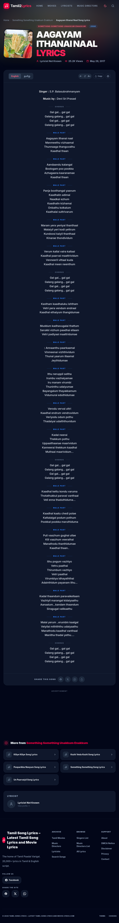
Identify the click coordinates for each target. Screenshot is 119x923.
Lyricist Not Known (50, 61)
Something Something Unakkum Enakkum (32, 20)
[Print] (108, 76)
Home (39, 6)
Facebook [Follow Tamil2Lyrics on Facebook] (12, 880)
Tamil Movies (58, 838)
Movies (52, 6)
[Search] (112, 5)
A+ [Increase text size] (89, 76)
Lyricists (66, 6)
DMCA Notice (108, 843)
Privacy (105, 854)
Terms (102, 916)
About (104, 838)
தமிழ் (27, 76)
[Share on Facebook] (61, 679)
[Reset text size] (85, 76)
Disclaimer (106, 848)
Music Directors (87, 6)
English (15, 76)
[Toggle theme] (105, 5)
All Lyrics (81, 851)
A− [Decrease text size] (81, 76)
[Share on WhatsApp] (75, 679)
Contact (105, 859)
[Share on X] (15, 893)
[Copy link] (82, 679)
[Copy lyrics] (98, 76)
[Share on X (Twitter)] (68, 679)
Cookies (113, 916)
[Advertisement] (59, 713)
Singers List (82, 838)
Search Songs (59, 856)
